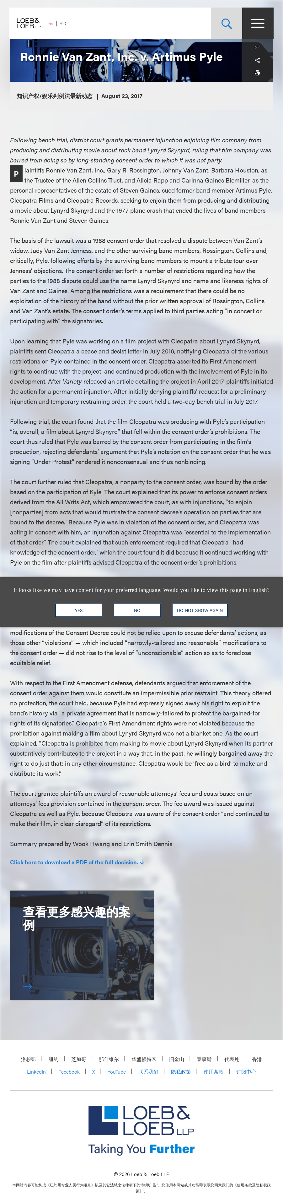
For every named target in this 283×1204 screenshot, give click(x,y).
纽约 (54, 1059)
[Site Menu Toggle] (257, 23)
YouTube (117, 1071)
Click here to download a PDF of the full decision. (74, 862)
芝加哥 (78, 1059)
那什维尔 (109, 1059)
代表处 (231, 1059)
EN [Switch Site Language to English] (51, 23)
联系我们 (148, 1071)
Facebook (69, 1071)
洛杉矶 (28, 1059)
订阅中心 (246, 1071)
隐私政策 (181, 1071)
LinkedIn (36, 1071)
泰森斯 (204, 1059)
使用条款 (214, 1071)
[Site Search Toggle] (226, 23)
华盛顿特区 (144, 1059)
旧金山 (176, 1059)
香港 (257, 1059)
